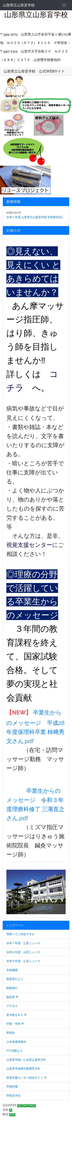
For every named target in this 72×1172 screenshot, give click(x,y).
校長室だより (14, 979)
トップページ (14, 925)
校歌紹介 (12, 988)
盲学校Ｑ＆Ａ (16, 1015)
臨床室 (12, 997)
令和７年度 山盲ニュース (23, 943)
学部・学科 (15, 1023)
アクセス (12, 1006)
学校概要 (12, 970)
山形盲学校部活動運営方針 (23, 1068)
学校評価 (12, 1086)
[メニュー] (64, 5)
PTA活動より (14, 1050)
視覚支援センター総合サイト (26, 1077)
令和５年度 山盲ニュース (23, 961)
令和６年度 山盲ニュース (23, 952)
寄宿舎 (10, 1032)
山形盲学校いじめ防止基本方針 (26, 1059)
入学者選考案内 (16, 1042)
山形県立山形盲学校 (19, 5)
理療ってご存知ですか (20, 934)
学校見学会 (13, 1095)
